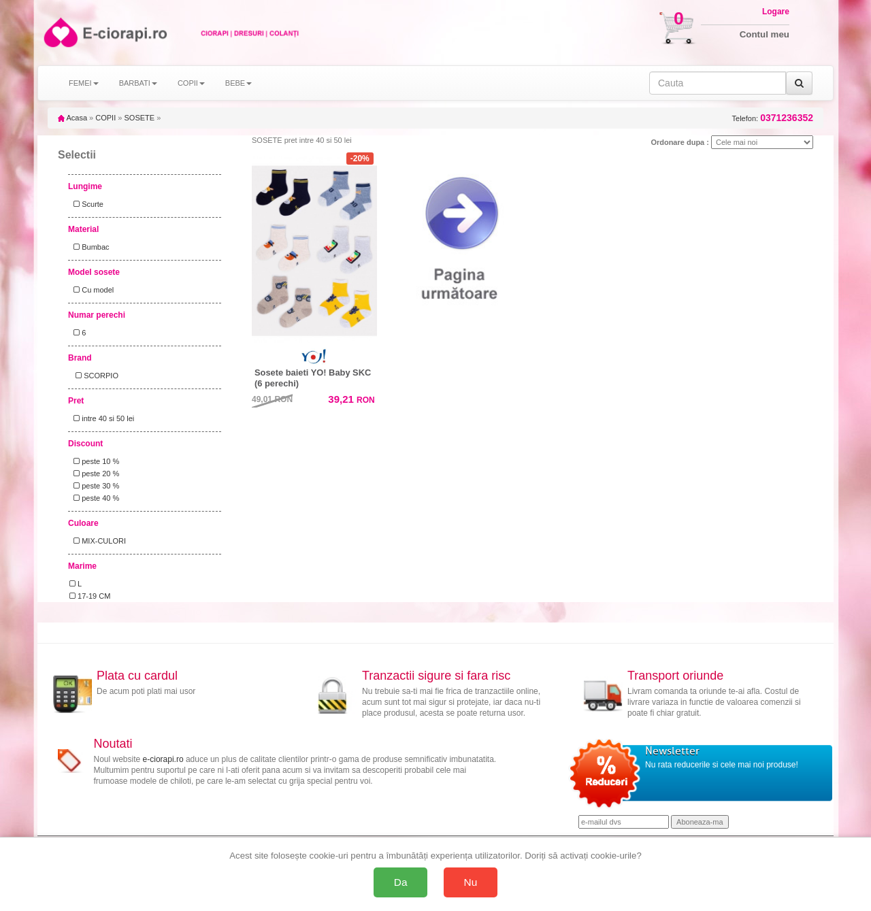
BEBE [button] (238, 83)
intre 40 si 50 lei (101, 418)
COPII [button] (191, 83)
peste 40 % (94, 498)
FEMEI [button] (84, 83)
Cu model (91, 290)
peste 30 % (94, 486)
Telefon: (772, 118)
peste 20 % (94, 473)
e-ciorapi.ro (163, 759)
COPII (105, 118)
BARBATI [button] (138, 83)
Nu (471, 882)
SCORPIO (93, 375)
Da (401, 882)
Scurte (86, 204)
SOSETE (139, 118)
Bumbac (89, 247)
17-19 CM (89, 596)
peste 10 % (94, 461)
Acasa (72, 118)
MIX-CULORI (97, 541)
